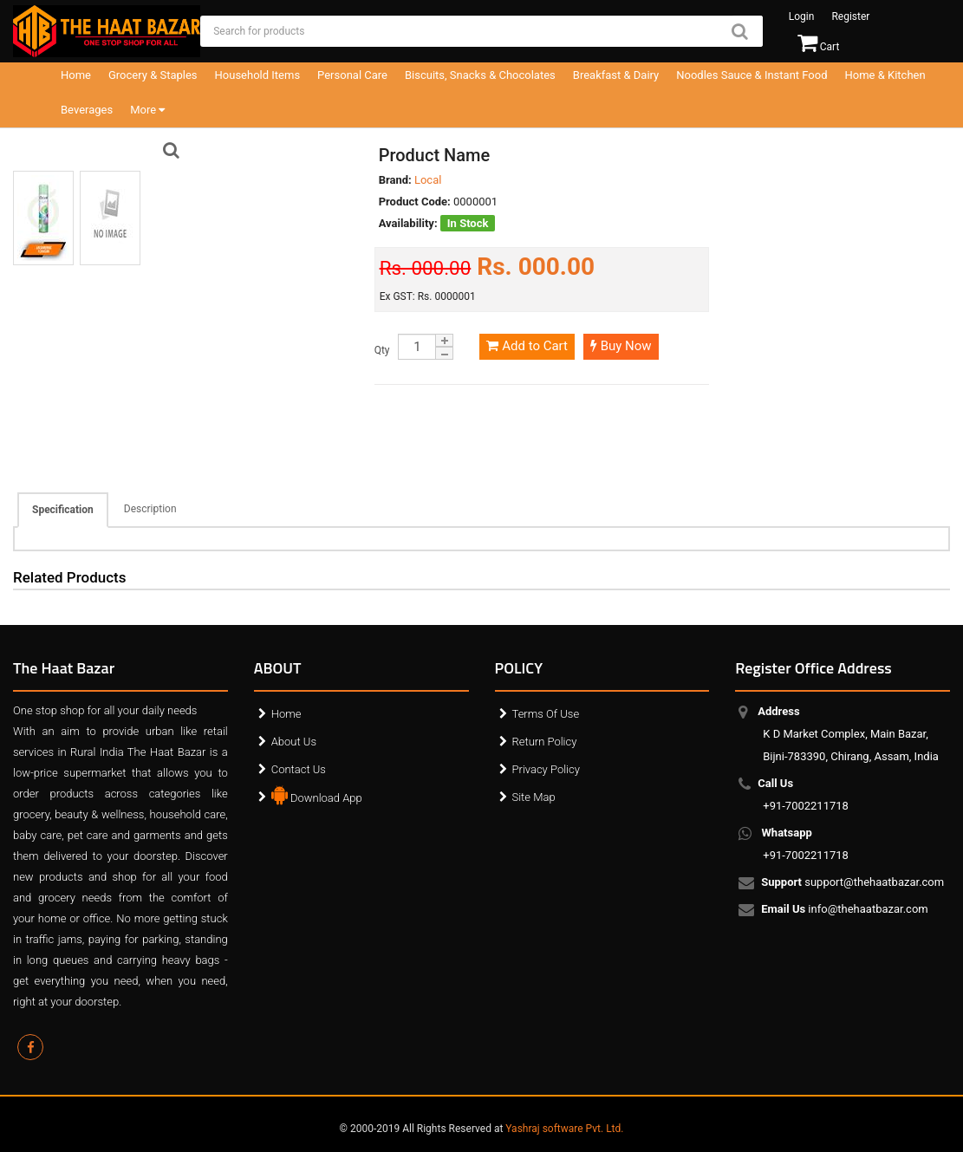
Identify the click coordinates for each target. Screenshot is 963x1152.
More (147, 109)
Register (850, 16)
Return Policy (544, 741)
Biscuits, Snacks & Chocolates (480, 74)
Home (76, 74)
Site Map (534, 797)
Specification (63, 510)
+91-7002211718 (806, 794)
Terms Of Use (546, 713)
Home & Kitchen (885, 74)
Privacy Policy (546, 769)
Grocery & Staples (153, 74)
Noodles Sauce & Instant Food (751, 74)
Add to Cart (526, 346)
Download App (316, 794)
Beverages (87, 109)
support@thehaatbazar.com (853, 883)
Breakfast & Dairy (616, 74)
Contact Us (298, 769)
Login (802, 16)
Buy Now (621, 346)
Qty (382, 350)
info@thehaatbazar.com (845, 910)
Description (150, 509)
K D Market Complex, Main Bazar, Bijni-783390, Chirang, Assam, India (851, 734)
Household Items (258, 74)
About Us (293, 741)
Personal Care (352, 74)
